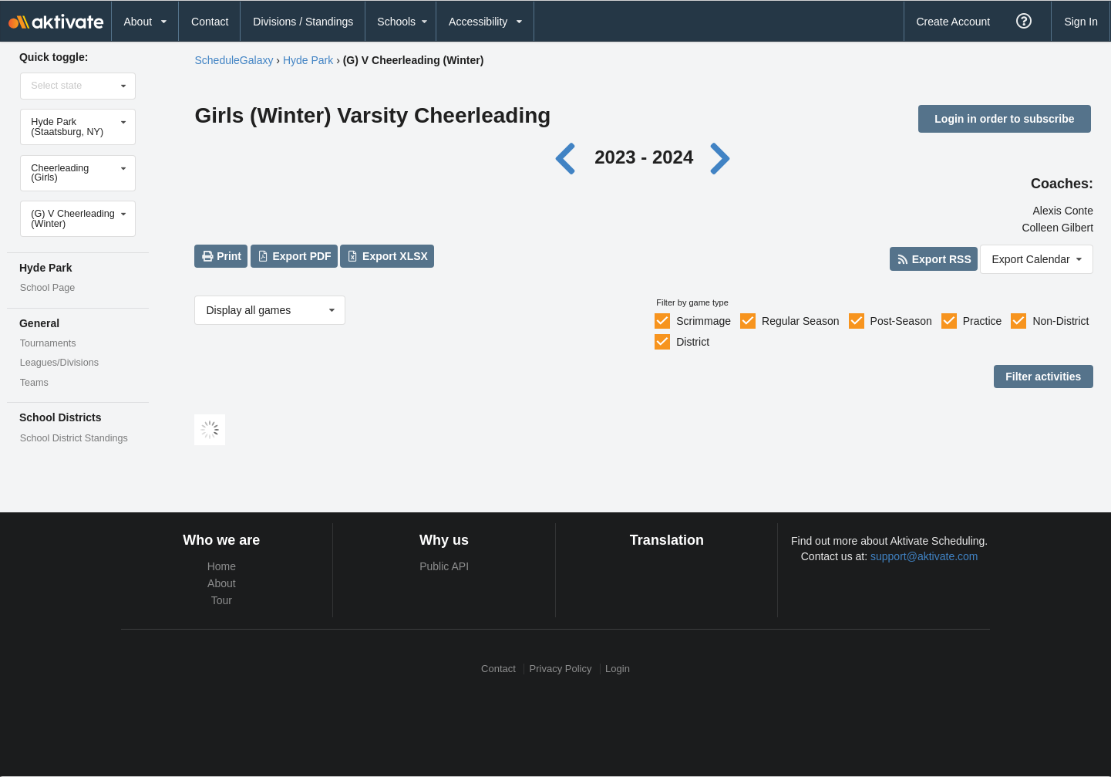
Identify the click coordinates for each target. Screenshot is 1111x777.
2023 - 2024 (643, 157)
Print (221, 256)
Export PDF (294, 256)
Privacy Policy (561, 669)
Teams (34, 382)
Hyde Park (308, 60)
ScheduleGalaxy (233, 60)
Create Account (953, 21)
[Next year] (722, 157)
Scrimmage (703, 321)
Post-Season (901, 321)
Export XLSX (387, 256)
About (221, 583)
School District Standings (74, 438)
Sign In (1081, 21)
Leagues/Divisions (59, 362)
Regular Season (800, 321)
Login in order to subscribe (1004, 119)
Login (617, 669)
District (692, 342)
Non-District (1060, 321)
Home (221, 566)
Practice (982, 321)
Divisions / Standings (303, 21)
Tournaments (48, 343)
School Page (47, 287)
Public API (444, 566)
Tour (221, 600)
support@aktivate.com (924, 556)
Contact (209, 21)
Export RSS (933, 259)
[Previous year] (568, 157)
